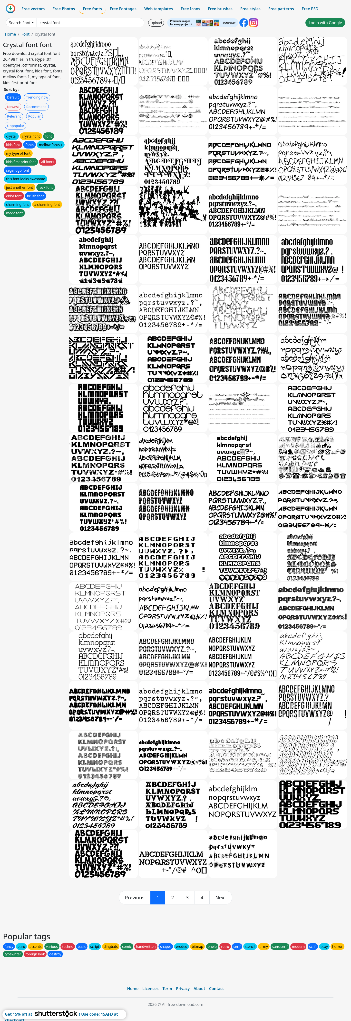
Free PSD (310, 8)
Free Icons (190, 8)
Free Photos (63, 8)
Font (25, 34)
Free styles (250, 8)
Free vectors (33, 8)
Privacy (183, 988)
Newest (13, 106)
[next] (220, 897)
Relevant (14, 116)
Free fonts (92, 8)
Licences (150, 988)
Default (13, 97)
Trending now (37, 97)
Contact (216, 988)
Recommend (36, 106)
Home (10, 34)
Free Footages (123, 8)
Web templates (158, 8)
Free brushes (220, 8)
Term (167, 988)
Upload (156, 22)
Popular (34, 116)
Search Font (19, 22)
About (199, 988)
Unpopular (15, 125)
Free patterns (281, 8)
